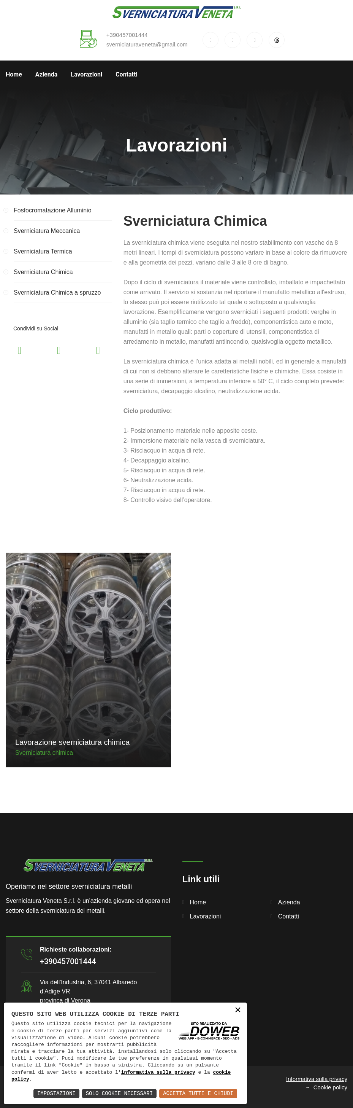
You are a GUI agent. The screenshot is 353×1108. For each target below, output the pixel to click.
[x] (233, 40)
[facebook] (210, 40)
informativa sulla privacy (158, 1072)
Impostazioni (56, 1093)
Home (14, 74)
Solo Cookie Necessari (119, 1093)
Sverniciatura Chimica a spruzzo (57, 292)
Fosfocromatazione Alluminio (53, 210)
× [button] (237, 1010)
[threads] (277, 40)
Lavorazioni (86, 74)
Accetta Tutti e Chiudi (198, 1093)
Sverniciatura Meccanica (47, 231)
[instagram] (255, 40)
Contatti (127, 74)
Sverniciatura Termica (43, 251)
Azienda (46, 74)
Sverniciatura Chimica (43, 272)
